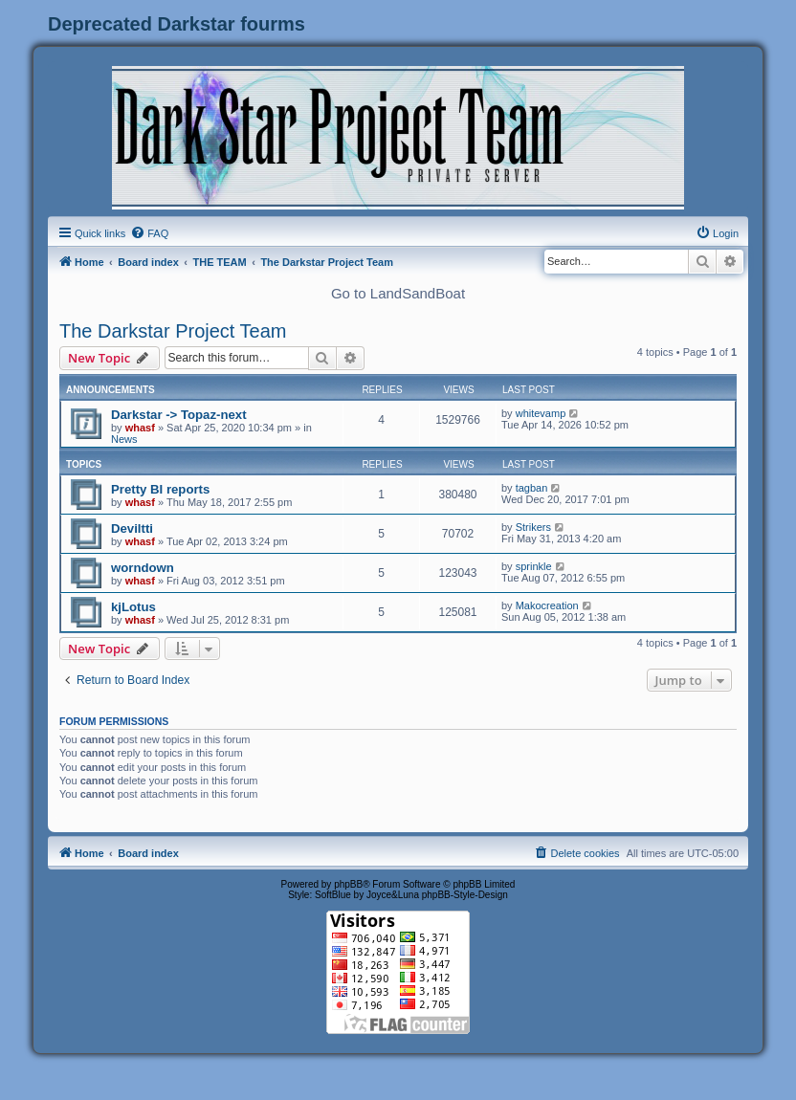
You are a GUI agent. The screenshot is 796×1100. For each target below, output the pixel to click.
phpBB (348, 884)
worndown (142, 568)
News (124, 439)
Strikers (533, 527)
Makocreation (547, 605)
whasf (140, 427)
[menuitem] (149, 233)
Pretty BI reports (160, 489)
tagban (532, 488)
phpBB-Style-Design (465, 895)
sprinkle (534, 566)
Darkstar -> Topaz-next (179, 414)
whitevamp (541, 413)
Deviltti (132, 528)
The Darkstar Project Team (173, 330)
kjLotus (133, 607)
